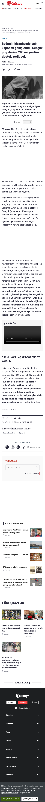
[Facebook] (13, 447)
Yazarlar (9, 775)
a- (25, 122)
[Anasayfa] (22, 696)
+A (30, 122)
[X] (7, 447)
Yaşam (9, 749)
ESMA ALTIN (12, 410)
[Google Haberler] (34, 447)
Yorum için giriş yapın (31, 473)
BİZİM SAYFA (28, 8)
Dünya (8, 741)
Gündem (9, 715)
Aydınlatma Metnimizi (9, 796)
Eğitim (4, 38)
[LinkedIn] (18, 447)
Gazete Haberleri (9, 433)
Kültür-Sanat (11, 758)
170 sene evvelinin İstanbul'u (15, 567)
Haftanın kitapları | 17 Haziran (15, 555)
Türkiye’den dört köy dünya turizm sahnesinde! (14, 543)
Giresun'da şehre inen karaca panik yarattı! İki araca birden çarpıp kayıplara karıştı (15, 582)
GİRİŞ (37, 3)
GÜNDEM (39, 8)
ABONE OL (22, 702)
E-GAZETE (11, 702)
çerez (41, 789)
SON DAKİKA (7, 8)
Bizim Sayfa (11, 766)
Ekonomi (9, 724)
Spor (8, 732)
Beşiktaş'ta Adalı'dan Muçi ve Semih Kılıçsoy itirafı (15, 531)
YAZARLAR (18, 8)
